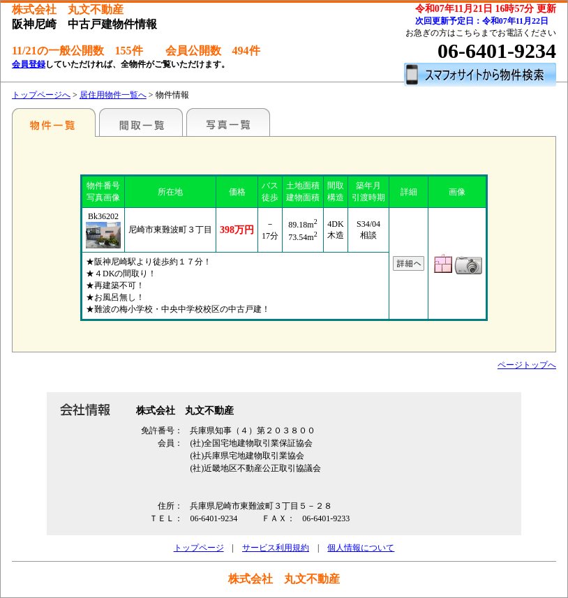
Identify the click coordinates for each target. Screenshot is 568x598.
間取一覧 (141, 122)
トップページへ (41, 95)
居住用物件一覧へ (113, 95)
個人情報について (360, 548)
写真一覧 (228, 122)
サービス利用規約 (275, 548)
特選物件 (54, 122)
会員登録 (28, 64)
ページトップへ (527, 365)
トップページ (199, 548)
